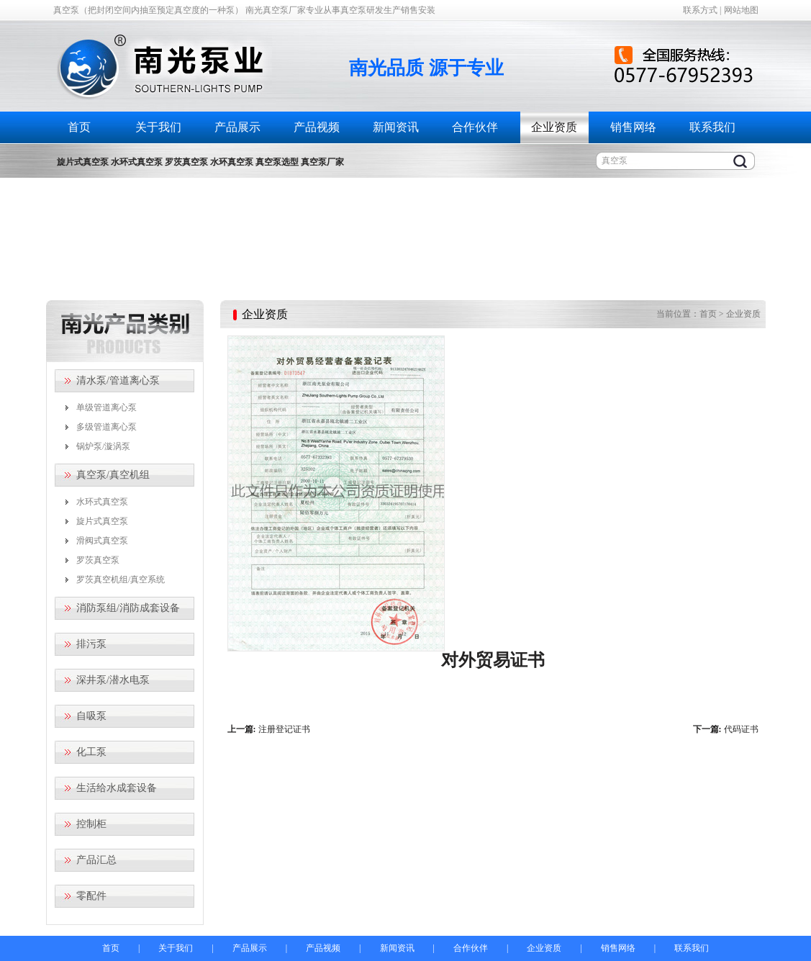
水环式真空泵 (102, 502)
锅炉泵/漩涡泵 (103, 446)
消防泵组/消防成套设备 (128, 608)
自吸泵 (91, 715)
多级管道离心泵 (106, 427)
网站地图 (741, 10)
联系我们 (712, 127)
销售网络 (633, 127)
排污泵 (91, 644)
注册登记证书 (284, 729)
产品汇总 (96, 859)
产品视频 (317, 127)
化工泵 (91, 751)
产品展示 (237, 127)
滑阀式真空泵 (102, 541)
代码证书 (741, 729)
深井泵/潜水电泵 (113, 679)
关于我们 (158, 127)
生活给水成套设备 (116, 787)
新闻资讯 (396, 127)
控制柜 (91, 823)
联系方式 (700, 10)
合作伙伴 (475, 127)
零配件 (91, 895)
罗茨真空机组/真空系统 (120, 579)
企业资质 (554, 127)
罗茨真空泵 (97, 560)
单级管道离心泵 (106, 407)
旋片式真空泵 (102, 521)
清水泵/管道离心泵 (118, 380)
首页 (79, 127)
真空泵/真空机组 (113, 474)
